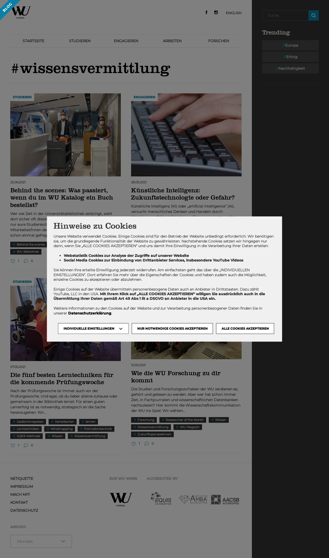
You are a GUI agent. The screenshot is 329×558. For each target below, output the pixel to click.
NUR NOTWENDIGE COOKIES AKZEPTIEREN (172, 328)
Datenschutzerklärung (89, 313)
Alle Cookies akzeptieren (245, 328)
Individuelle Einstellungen (88, 328)
